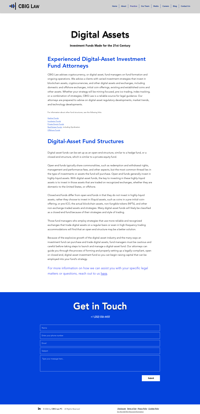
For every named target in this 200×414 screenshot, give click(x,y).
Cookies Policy (153, 409)
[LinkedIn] (39, 408)
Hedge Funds (53, 118)
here (104, 273)
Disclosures (121, 409)
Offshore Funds (54, 130)
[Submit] (151, 378)
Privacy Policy (142, 409)
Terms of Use (131, 409)
